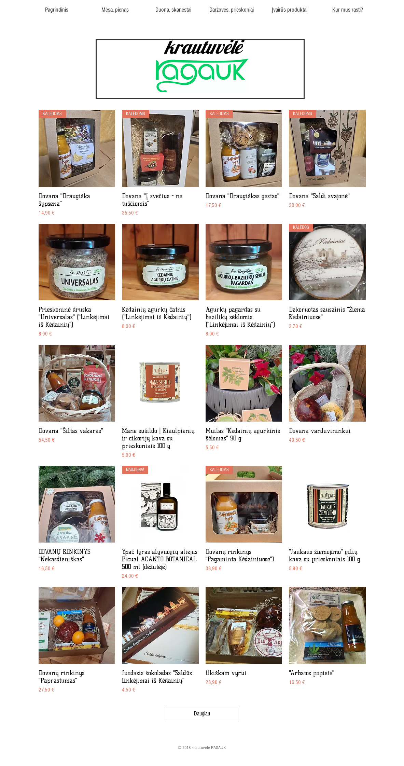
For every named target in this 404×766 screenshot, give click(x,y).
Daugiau (202, 713)
